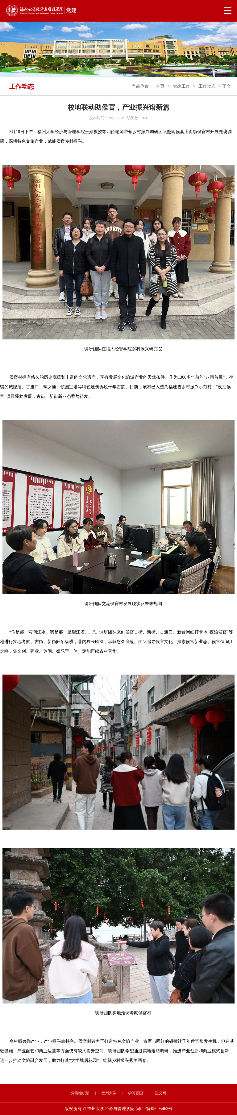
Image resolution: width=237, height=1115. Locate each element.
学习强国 (135, 1093)
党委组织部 (80, 1093)
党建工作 (181, 86)
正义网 (160, 1093)
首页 (160, 86)
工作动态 (207, 86)
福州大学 (109, 1093)
